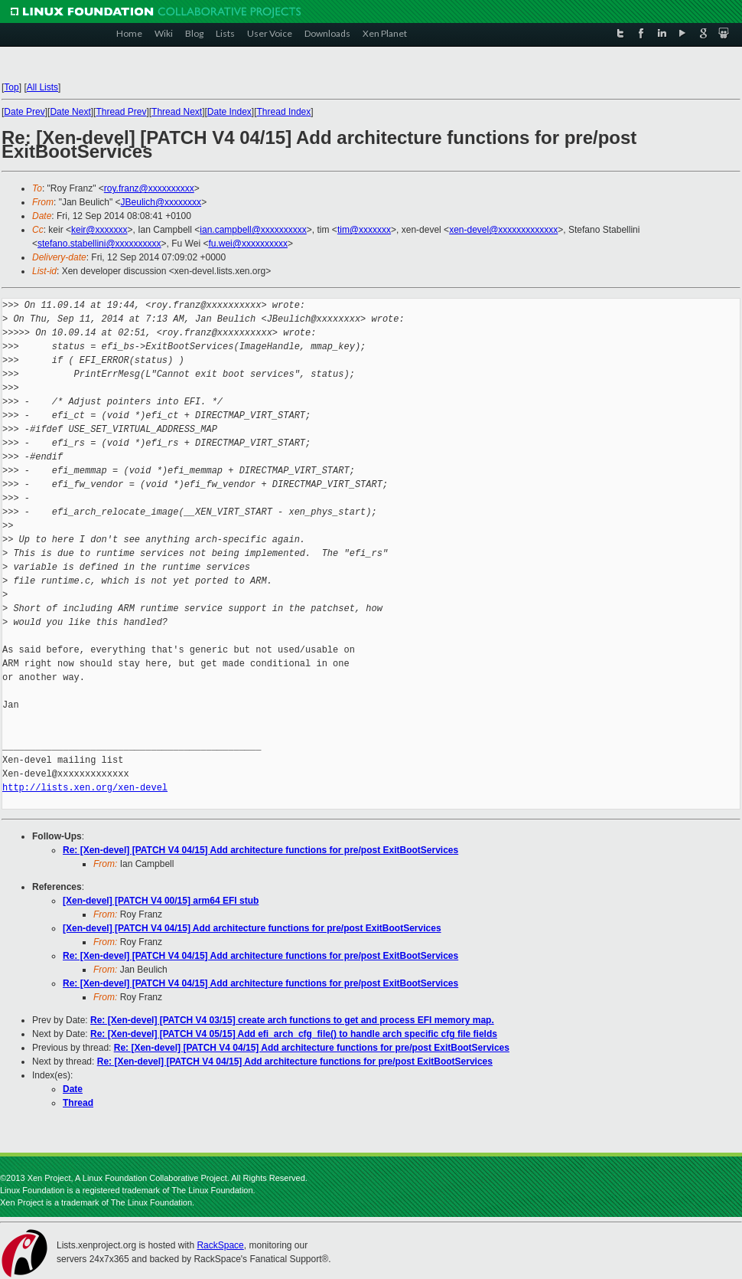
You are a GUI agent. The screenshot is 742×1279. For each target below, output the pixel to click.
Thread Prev (121, 111)
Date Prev (24, 111)
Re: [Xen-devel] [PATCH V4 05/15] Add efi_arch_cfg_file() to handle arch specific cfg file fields (293, 1034)
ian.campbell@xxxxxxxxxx (253, 229)
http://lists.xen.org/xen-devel (85, 787)
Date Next (70, 111)
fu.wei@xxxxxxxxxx (248, 243)
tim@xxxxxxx (364, 229)
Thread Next (176, 111)
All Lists (42, 87)
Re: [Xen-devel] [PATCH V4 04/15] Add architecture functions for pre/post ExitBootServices (260, 850)
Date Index (229, 111)
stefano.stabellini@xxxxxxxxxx (99, 243)
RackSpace (220, 1245)
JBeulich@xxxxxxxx (161, 202)
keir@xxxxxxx (99, 229)
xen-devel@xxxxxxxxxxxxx (503, 229)
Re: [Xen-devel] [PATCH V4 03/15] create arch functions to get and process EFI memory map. (292, 1020)
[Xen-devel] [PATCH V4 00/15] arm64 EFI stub (161, 900)
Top (11, 87)
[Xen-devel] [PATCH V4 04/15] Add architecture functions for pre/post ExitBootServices (252, 928)
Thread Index (284, 111)
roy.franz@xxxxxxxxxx (149, 188)
